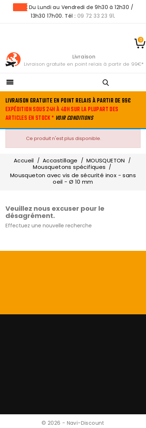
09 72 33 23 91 (95, 15)
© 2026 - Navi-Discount (73, 423)
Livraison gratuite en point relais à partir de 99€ (82, 64)
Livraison (84, 56)
